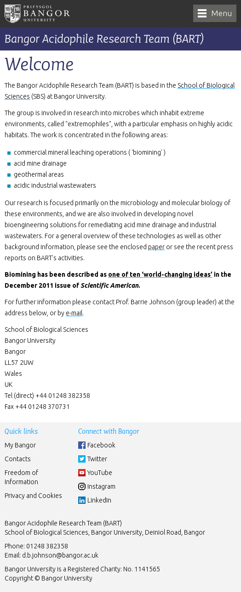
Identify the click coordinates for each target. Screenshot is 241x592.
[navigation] (214, 13)
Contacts (18, 459)
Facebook (101, 445)
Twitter (97, 459)
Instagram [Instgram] (101, 486)
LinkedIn (99, 500)
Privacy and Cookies (33, 495)
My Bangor (20, 445)
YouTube (99, 472)
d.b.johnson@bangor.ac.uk (60, 555)
